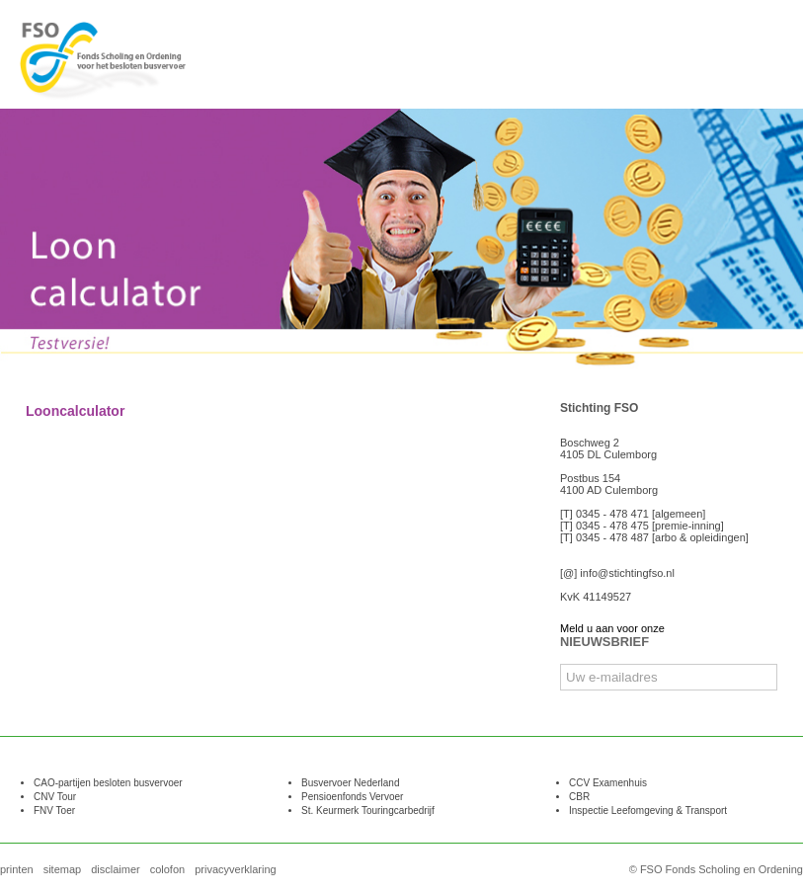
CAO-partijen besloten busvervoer (108, 782)
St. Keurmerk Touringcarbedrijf (368, 810)
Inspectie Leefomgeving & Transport (648, 810)
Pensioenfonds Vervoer (352, 796)
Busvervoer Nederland (350, 782)
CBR (579, 796)
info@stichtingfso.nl (627, 573)
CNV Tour (55, 796)
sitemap (62, 869)
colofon (167, 869)
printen (17, 869)
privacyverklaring (236, 869)
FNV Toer (54, 810)
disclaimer (115, 869)
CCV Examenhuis (608, 782)
